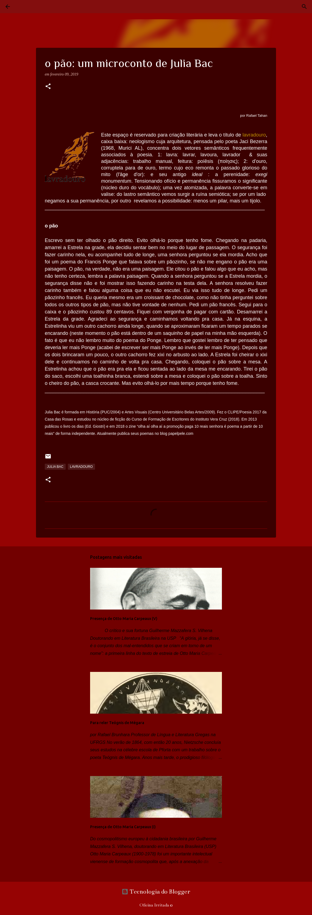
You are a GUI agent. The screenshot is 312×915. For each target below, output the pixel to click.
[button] (48, 87)
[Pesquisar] (23, 6)
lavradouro (81, 467)
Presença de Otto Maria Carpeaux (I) (123, 827)
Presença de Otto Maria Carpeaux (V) (123, 618)
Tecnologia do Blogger (156, 891)
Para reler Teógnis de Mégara (117, 723)
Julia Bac (55, 467)
